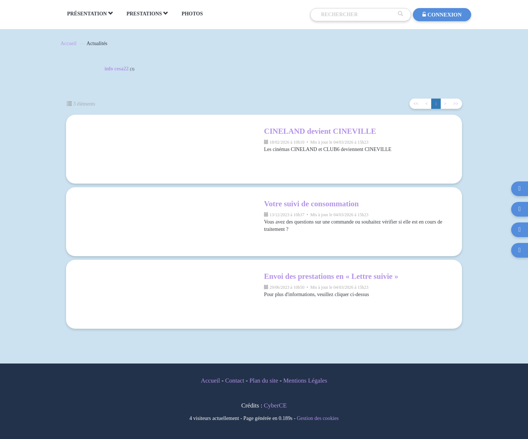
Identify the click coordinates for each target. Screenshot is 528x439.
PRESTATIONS (147, 13)
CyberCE (275, 405)
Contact (234, 380)
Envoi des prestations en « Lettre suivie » (331, 276)
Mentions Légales (305, 380)
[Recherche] (357, 14)
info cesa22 (119, 68)
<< (415, 103)
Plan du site (263, 380)
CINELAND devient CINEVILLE (320, 131)
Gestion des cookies (318, 418)
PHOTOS (192, 13)
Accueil (68, 43)
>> (455, 103)
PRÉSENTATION (90, 13)
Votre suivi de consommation (311, 203)
